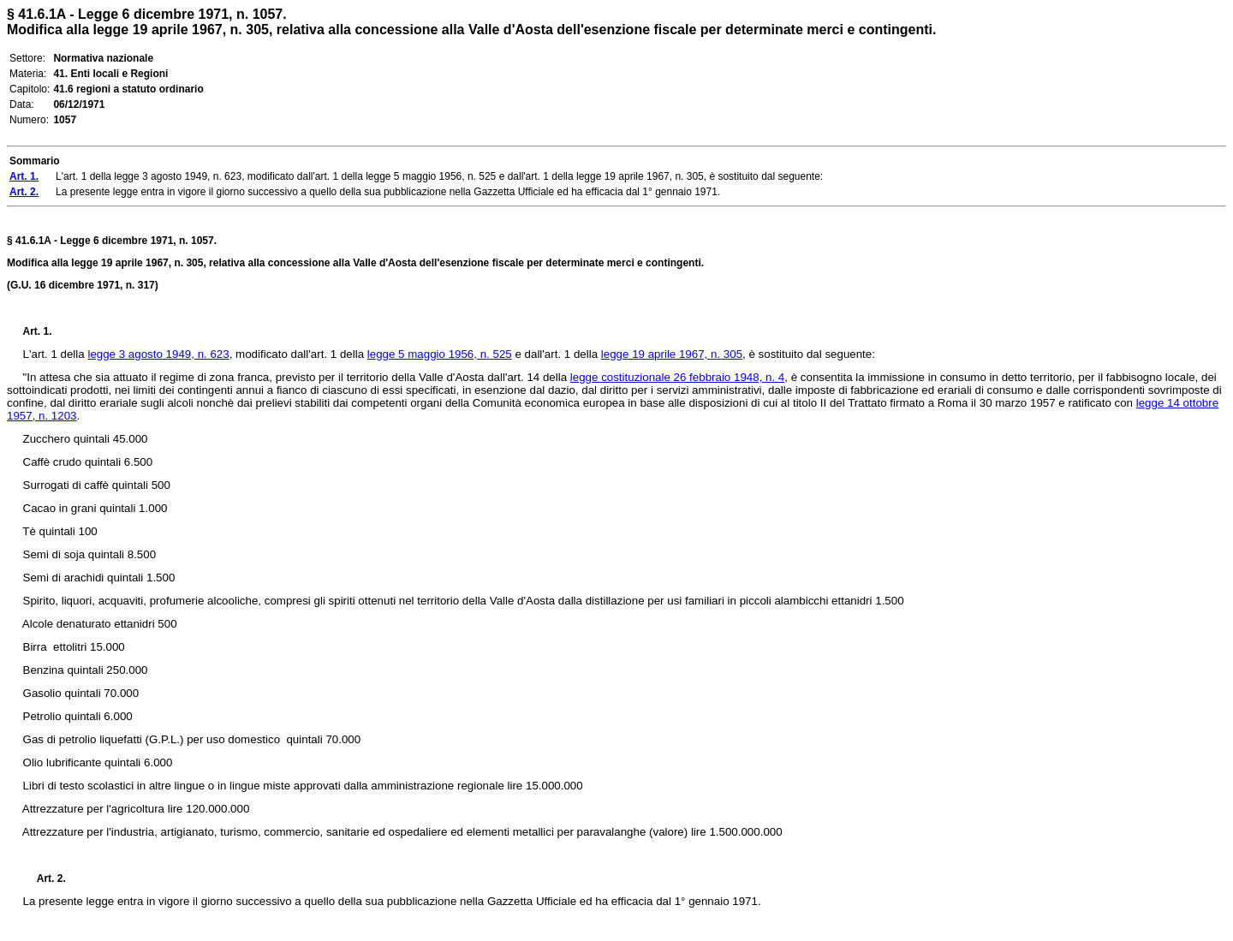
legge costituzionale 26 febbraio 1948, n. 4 (677, 377)
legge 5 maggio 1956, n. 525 (439, 354)
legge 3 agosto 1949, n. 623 (158, 354)
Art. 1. (37, 331)
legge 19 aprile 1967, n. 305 (671, 354)
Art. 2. (44, 878)
